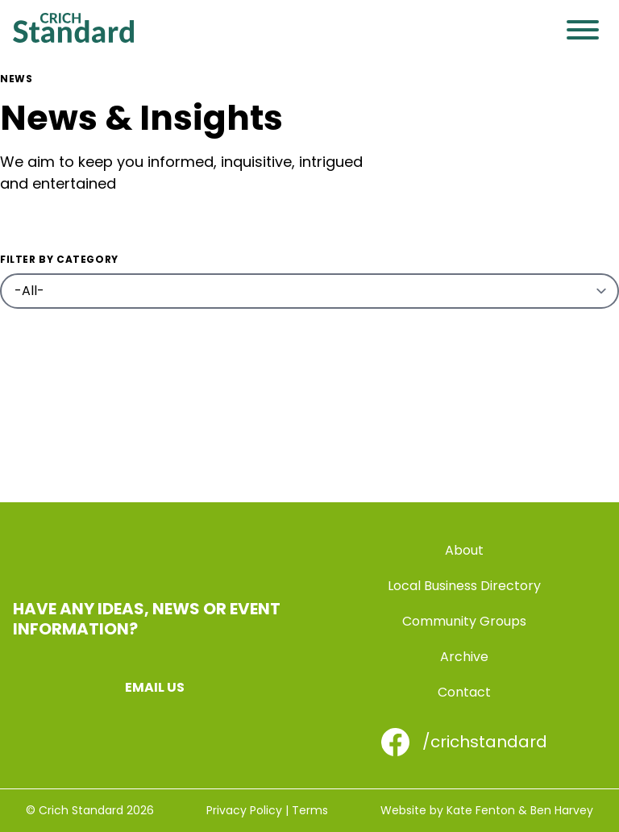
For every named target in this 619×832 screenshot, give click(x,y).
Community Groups (464, 621)
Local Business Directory (464, 585)
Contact (464, 692)
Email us (155, 687)
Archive (464, 656)
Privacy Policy (244, 810)
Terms (310, 810)
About (464, 550)
